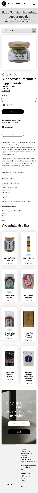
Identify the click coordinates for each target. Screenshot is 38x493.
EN (19, 3)
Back (13, 134)
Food (14, 19)
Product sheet (9, 127)
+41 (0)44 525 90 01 (27, 460)
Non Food (24, 479)
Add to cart (13, 112)
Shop (7, 19)
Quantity (5, 95)
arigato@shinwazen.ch (28, 462)
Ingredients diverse (25, 19)
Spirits (23, 480)
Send (19, 432)
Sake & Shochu (26, 477)
